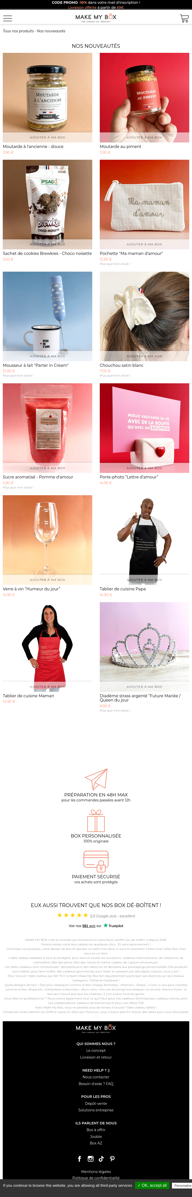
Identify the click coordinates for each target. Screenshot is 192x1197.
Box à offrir (95, 1130)
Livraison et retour (96, 1057)
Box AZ (96, 1143)
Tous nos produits (18, 31)
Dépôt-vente (96, 1103)
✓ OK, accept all (152, 1185)
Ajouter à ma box (47, 137)
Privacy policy (98, 1192)
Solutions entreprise (96, 1110)
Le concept (96, 1050)
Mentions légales (96, 1171)
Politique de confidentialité (96, 1178)
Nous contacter (95, 1077)
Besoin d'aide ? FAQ (95, 1084)
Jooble (96, 1136)
